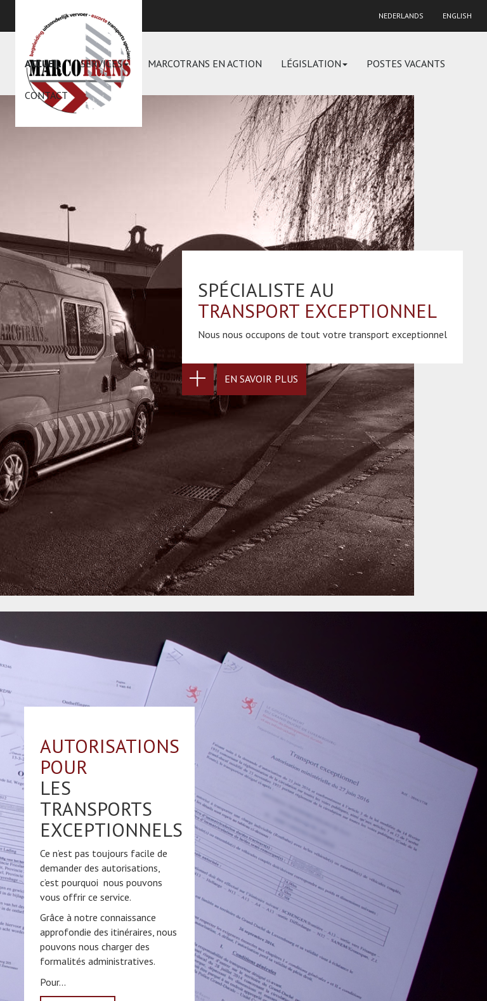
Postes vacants (406, 63)
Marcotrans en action (205, 63)
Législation (314, 63)
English (457, 15)
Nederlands (401, 15)
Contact (46, 95)
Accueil (43, 63)
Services (105, 63)
